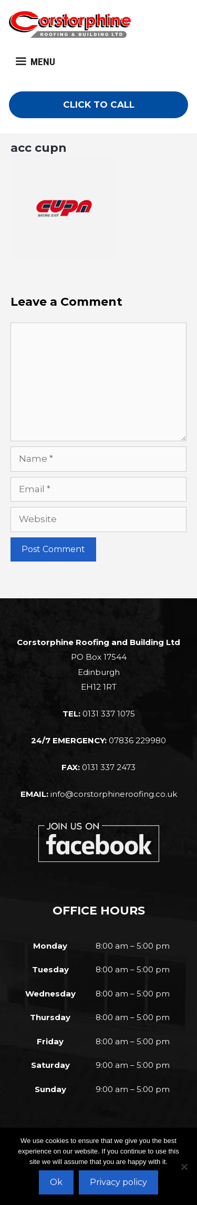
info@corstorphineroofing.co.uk (113, 794)
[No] (184, 1166)
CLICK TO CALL (98, 104)
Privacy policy (118, 1182)
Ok (56, 1182)
